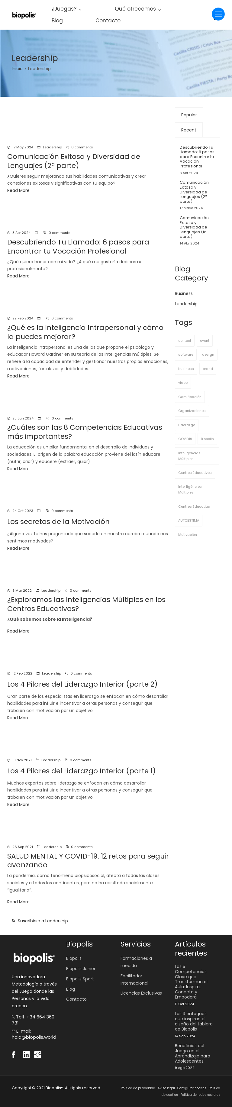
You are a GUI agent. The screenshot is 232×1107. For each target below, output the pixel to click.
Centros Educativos (195, 472)
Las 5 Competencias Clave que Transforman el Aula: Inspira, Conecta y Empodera (191, 982)
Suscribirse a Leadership (42, 921)
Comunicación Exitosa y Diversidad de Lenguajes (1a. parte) (194, 227)
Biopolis (207, 438)
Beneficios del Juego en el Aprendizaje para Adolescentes (192, 1053)
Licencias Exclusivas (141, 993)
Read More (18, 190)
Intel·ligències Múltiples (190, 489)
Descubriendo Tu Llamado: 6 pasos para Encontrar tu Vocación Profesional (197, 156)
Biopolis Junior (80, 969)
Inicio (17, 69)
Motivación (187, 534)
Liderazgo (186, 424)
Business (184, 293)
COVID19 (185, 438)
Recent (188, 130)
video (183, 382)
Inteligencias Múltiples (189, 456)
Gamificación (189, 396)
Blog (57, 20)
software (185, 354)
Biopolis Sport (80, 979)
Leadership (52, 147)
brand (208, 368)
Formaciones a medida (136, 962)
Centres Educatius (194, 506)
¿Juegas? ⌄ (67, 8)
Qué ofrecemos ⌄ (138, 8)
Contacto (108, 20)
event (204, 340)
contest (184, 340)
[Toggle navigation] (218, 14)
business (186, 368)
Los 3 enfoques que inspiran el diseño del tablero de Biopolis (194, 1021)
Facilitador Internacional (134, 979)
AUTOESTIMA (188, 520)
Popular (189, 115)
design (208, 354)
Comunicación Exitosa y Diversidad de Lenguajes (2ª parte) (194, 192)
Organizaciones (192, 410)
